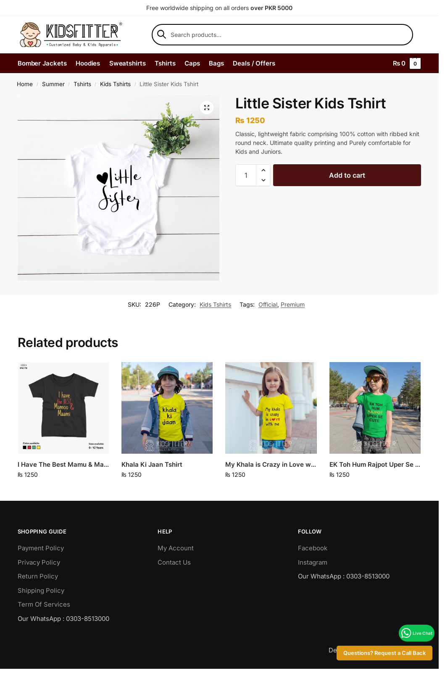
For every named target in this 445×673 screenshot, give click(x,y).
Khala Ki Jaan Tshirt (151, 464)
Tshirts (82, 84)
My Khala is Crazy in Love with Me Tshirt (270, 464)
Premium (293, 304)
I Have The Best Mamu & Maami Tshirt (63, 464)
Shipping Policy (41, 590)
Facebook (312, 548)
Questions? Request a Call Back (384, 653)
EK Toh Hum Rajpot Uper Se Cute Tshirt (375, 464)
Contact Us (174, 562)
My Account (176, 548)
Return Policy (38, 576)
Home (25, 84)
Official (267, 304)
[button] (206, 107)
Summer (53, 84)
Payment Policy (41, 548)
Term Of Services (44, 604)
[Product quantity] (245, 175)
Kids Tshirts (115, 84)
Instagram (312, 562)
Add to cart (347, 175)
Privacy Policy (39, 562)
